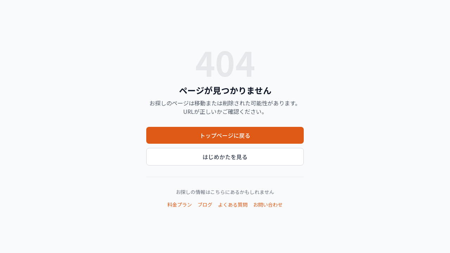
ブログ (205, 204)
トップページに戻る (225, 135)
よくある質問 (233, 204)
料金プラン (179, 204)
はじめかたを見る (225, 157)
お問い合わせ (268, 204)
